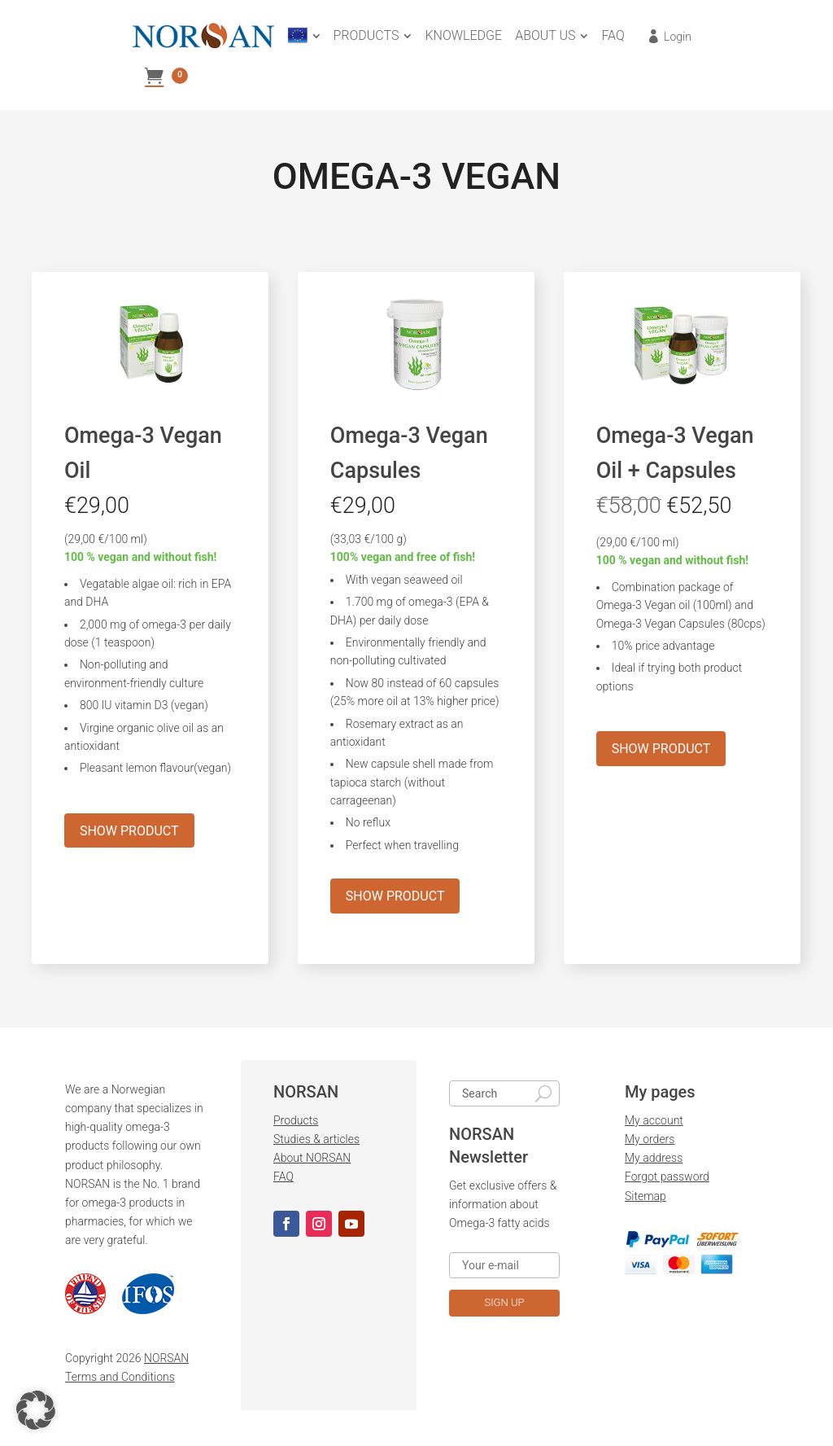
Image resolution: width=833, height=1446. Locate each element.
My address (654, 1161)
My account (654, 1123)
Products (295, 1123)
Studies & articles (316, 1142)
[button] (36, 1410)
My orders (649, 1142)
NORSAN (166, 1361)
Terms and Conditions (120, 1380)
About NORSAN (312, 1161)
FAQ (283, 1179)
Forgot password (667, 1179)
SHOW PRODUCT (129, 833)
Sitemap (645, 1198)
